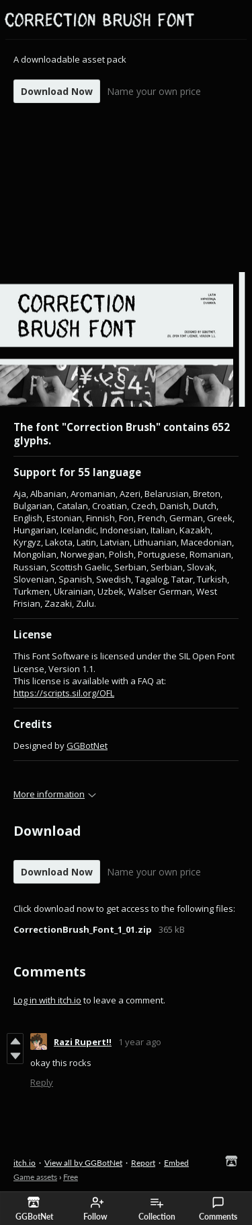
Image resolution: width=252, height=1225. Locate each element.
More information (54, 794)
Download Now (57, 91)
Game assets (35, 1177)
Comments (218, 1209)
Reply (41, 1082)
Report (143, 1163)
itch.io (24, 1163)
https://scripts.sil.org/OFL (63, 693)
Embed (176, 1163)
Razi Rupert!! (83, 1042)
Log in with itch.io (47, 1000)
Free (70, 1177)
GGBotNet (87, 745)
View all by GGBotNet (83, 1163)
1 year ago (139, 1042)
